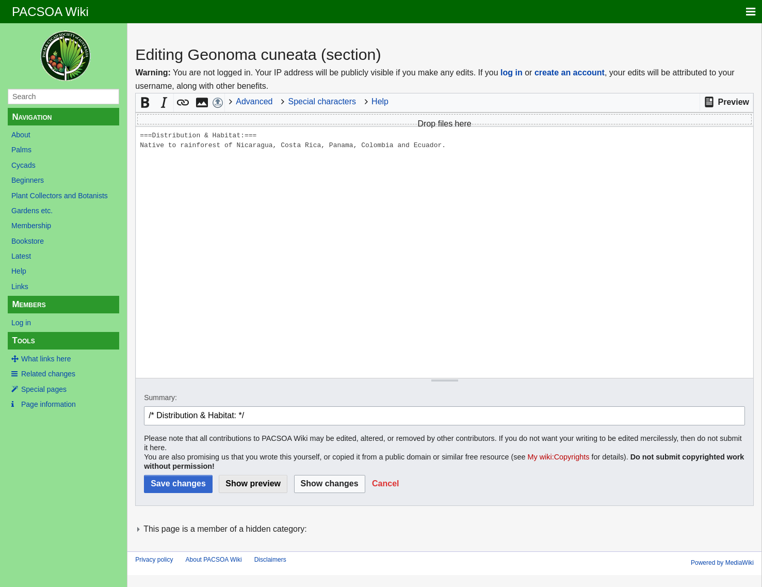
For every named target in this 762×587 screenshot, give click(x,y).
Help (18, 271)
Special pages (44, 389)
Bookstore (27, 241)
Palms (21, 150)
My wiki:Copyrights (559, 457)
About (20, 135)
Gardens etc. (32, 211)
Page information (48, 404)
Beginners (27, 180)
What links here (46, 359)
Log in (21, 323)
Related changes (48, 374)
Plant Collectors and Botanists (59, 196)
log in (511, 72)
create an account (569, 72)
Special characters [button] (322, 101)
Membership (31, 225)
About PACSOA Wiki (214, 559)
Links (19, 286)
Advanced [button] (254, 101)
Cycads (23, 165)
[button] (726, 102)
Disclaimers (270, 559)
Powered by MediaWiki (722, 562)
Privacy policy (154, 559)
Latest (21, 256)
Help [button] (379, 101)
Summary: (160, 397)
